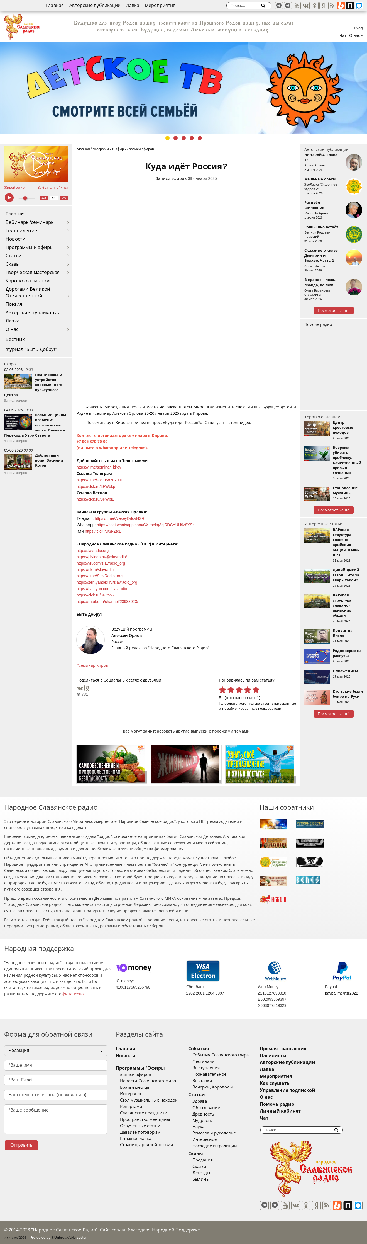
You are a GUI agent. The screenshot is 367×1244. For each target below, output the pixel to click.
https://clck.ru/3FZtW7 (95, 595)
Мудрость (210, 1120)
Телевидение (21, 230)
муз (64, 197)
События (206, 1048)
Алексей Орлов (126, 635)
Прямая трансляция (298, 1048)
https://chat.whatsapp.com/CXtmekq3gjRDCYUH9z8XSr (145, 525)
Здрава (207, 1101)
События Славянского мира (228, 1055)
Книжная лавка (135, 1138)
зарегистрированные (278, 703)
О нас (12, 329)
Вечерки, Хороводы (220, 1087)
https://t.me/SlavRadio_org (100, 576)
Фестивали (211, 1061)
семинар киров (93, 665)
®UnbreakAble (64, 1234)
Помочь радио (318, 324)
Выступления (213, 1068)
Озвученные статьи (140, 1126)
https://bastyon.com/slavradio (102, 588)
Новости (15, 239)
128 (43, 197)
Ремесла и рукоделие (222, 1133)
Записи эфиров (171, 178)
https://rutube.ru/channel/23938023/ (107, 601)
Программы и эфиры (29, 247)
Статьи (14, 255)
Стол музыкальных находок (148, 1100)
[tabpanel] (183, 88)
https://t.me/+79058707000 (100, 480)
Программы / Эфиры (140, 1068)
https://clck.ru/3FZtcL (103, 531)
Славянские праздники (143, 1113)
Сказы (13, 264)
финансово (73, 994)
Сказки (207, 1166)
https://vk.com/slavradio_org (101, 563)
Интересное (212, 1139)
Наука (206, 1126)
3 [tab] (184, 138)
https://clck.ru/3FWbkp (96, 486)
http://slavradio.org (93, 550)
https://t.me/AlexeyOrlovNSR (119, 518)
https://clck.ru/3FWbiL (95, 499)
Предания (210, 1160)
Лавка (132, 5)
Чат (342, 35)
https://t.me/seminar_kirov (99, 467)
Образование (214, 1107)
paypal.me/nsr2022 (341, 993)
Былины (208, 1179)
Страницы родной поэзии (146, 1145)
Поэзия (14, 304)
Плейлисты (288, 1055)
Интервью (130, 1094)
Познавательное (217, 1074)
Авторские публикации (95, 5)
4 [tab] (192, 138)
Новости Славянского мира (148, 1081)
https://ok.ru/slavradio (95, 570)
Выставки (210, 1080)
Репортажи (131, 1106)
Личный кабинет (295, 1111)
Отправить (21, 1145)
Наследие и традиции (222, 1146)
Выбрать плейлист (53, 188)
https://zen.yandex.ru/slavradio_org (107, 582)
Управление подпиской (303, 1090)
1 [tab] (167, 138)
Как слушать (290, 1083)
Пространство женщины (145, 1119)
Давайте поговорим (140, 1132)
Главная (55, 5)
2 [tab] (175, 138)
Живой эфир (14, 188)
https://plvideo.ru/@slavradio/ (102, 557)
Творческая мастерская (33, 272)
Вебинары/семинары (30, 222)
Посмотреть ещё (334, 310)
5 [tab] (200, 138)
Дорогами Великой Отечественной (28, 293)
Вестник (15, 339)
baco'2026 (15, 1234)
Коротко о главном (28, 280)
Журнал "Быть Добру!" (31, 349)
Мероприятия (160, 5)
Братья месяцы (135, 1087)
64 (53, 197)
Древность (211, 1114)
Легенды (209, 1173)
